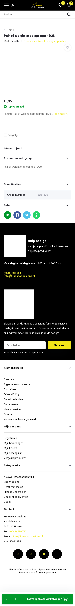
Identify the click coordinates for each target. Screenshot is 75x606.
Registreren (10, 438)
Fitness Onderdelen (15, 491)
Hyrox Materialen (13, 486)
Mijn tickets (10, 448)
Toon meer (60, 113)
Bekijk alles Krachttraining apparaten (45, 41)
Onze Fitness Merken (16, 496)
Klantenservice (12, 409)
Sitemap (8, 414)
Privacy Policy (11, 394)
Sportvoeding (12, 481)
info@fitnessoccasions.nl (19, 276)
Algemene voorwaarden (17, 384)
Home (10, 29)
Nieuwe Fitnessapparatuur (19, 476)
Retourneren (11, 404)
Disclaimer (10, 389)
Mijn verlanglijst (13, 453)
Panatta (15, 41)
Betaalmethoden (13, 399)
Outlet (7, 501)
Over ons (9, 379)
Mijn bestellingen (13, 443)
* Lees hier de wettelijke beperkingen (24, 352)
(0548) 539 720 (12, 273)
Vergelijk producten (15, 457)
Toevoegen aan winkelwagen (47, 599)
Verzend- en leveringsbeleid (20, 419)
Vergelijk (11, 135)
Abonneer (59, 345)
